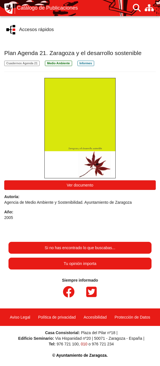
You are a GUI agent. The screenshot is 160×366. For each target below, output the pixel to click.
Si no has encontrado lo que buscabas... (80, 248)
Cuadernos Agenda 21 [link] (21, 63)
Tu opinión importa (80, 263)
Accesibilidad (95, 317)
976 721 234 (103, 344)
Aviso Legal (20, 317)
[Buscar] (137, 8)
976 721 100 (68, 344)
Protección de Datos (132, 317)
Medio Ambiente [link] (58, 63)
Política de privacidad (57, 317)
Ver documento (80, 185)
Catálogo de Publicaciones (47, 8)
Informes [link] (85, 63)
